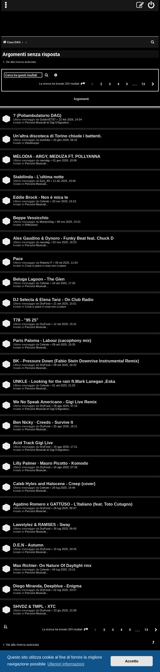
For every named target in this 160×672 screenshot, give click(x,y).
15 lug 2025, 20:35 (64, 549)
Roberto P (46, 262)
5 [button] (127, 84)
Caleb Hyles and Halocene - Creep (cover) (54, 483)
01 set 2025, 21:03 (63, 385)
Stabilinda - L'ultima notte (38, 177)
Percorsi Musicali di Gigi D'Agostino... (48, 122)
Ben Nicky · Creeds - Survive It (43, 422)
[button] (83, 84)
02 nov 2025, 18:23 (64, 242)
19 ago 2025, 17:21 (65, 446)
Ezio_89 (45, 180)
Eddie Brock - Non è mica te (40, 197)
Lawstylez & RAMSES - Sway (41, 524)
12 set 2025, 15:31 (64, 324)
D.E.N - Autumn (28, 545)
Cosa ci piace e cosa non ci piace (45, 265)
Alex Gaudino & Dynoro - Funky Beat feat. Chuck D (63, 238)
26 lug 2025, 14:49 (63, 487)
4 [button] (118, 84)
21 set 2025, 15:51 (64, 303)
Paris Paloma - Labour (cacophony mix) (52, 340)
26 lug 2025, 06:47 (64, 508)
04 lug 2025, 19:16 (63, 569)
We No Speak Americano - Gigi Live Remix (55, 402)
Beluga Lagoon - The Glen (39, 279)
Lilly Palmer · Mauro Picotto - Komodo (50, 463)
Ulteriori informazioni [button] (66, 664)
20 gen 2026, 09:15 (65, 139)
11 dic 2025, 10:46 (64, 180)
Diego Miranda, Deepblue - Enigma (47, 586)
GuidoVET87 (48, 119)
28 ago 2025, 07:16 (65, 405)
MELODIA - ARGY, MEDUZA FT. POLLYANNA (56, 156)
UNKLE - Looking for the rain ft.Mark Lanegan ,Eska (64, 381)
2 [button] (101, 84)
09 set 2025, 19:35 (63, 344)
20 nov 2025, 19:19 (64, 201)
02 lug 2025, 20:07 (64, 589)
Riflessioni (31, 224)
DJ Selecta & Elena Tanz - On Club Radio (53, 299)
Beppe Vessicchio (30, 217)
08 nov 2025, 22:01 (69, 221)
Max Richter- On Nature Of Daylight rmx (52, 565)
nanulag (45, 160)
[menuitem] (151, 5)
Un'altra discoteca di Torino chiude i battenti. (57, 136)
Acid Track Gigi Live (33, 442)
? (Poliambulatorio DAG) (37, 115)
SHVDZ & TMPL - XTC (34, 606)
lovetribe (45, 139)
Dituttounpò (32, 142)
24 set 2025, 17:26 (63, 283)
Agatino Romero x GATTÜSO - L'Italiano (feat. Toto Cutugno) (73, 504)
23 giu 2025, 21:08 (64, 610)
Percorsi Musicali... (36, 163)
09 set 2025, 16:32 (64, 364)
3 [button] (110, 84)
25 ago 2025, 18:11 (65, 426)
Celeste (44, 201)
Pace (18, 258)
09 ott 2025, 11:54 (66, 262)
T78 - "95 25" (25, 320)
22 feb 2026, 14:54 (70, 119)
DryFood (45, 303)
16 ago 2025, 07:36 (65, 467)
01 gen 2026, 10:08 (65, 160)
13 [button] (143, 84)
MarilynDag (47, 221)
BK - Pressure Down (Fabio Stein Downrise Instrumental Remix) (76, 361)
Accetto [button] (131, 661)
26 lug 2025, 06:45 (64, 528)
